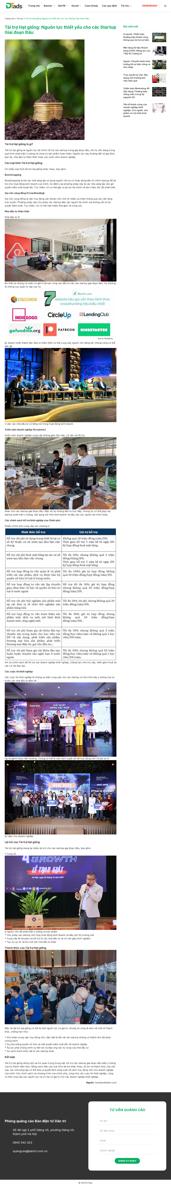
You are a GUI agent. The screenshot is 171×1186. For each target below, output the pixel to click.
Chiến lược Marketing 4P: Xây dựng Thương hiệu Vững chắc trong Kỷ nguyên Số (136, 93)
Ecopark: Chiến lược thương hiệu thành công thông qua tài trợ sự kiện (136, 37)
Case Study (91, 5)
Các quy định (109, 5)
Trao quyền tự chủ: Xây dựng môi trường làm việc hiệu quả (135, 77)
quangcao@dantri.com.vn (30, 1151)
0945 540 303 (22, 1142)
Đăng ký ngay (127, 1160)
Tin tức (125, 5)
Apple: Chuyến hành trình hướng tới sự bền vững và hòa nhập (136, 64)
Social (74, 5)
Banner (48, 5)
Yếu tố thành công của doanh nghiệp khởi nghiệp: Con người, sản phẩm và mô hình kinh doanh (135, 110)
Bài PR (61, 5)
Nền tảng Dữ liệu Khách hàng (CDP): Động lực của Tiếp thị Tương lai (136, 50)
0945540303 (149, 5)
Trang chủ (34, 5)
